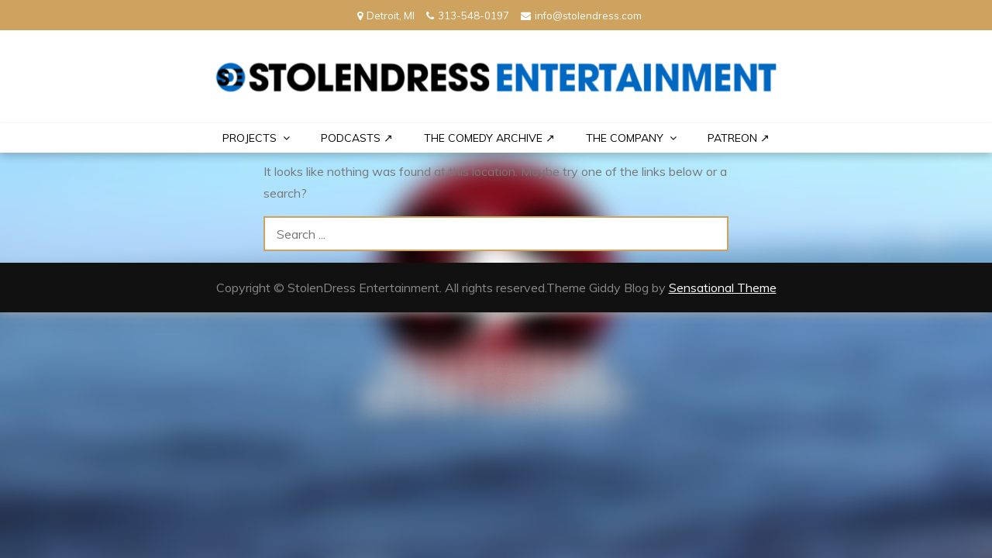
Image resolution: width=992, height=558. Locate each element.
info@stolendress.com (581, 15)
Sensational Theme (723, 287)
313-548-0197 (467, 15)
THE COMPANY (624, 138)
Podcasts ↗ (357, 138)
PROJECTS (249, 138)
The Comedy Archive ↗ (489, 138)
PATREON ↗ (739, 138)
